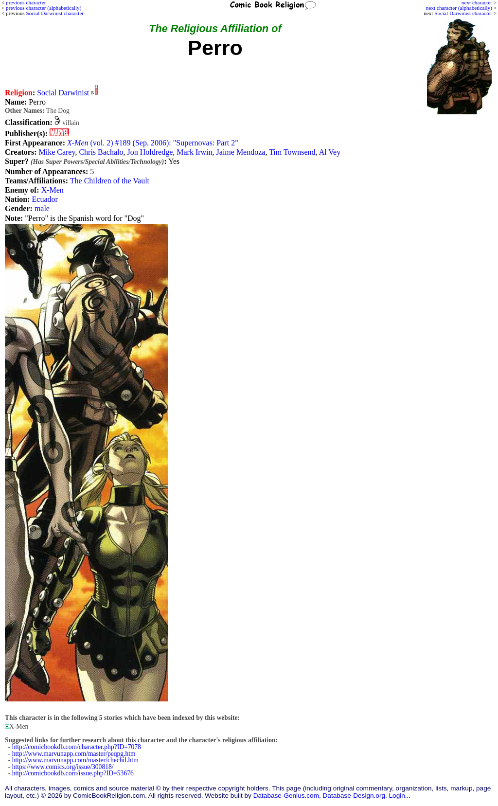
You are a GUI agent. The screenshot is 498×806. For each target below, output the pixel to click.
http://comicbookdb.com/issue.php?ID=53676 (73, 773)
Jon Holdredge (150, 152)
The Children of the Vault (109, 181)
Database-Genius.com (286, 795)
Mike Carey (56, 152)
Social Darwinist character (463, 13)
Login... (400, 795)
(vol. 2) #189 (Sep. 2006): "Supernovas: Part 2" (152, 143)
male (42, 208)
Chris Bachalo (101, 152)
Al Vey (330, 152)
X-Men (52, 190)
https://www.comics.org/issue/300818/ (63, 766)
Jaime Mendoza (241, 152)
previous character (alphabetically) (43, 8)
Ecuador (45, 199)
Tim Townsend (292, 152)
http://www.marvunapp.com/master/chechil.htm (75, 760)
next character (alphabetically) (459, 8)
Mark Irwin (194, 152)
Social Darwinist (63, 93)
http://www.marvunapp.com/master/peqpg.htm (74, 753)
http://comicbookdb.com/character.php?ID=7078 (76, 747)
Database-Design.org (354, 795)
